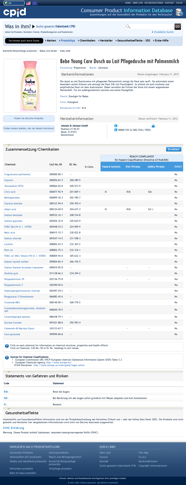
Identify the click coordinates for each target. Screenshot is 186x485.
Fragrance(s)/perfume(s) (17, 174)
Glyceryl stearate (13, 203)
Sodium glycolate (13, 221)
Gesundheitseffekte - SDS (133, 40)
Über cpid (105, 452)
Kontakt (104, 461)
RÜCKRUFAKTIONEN (154, 3)
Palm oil (8, 250)
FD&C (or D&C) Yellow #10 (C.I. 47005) (25, 256)
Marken (51, 40)
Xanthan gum (11, 273)
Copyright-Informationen (153, 465)
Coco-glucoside (12, 334)
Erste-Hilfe (162, 40)
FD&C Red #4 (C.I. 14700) (18, 226)
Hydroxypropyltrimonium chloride (22, 290)
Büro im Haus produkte (23, 473)
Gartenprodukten (59, 452)
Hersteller (106, 40)
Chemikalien (87, 40)
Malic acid (9, 232)
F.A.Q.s (142, 457)
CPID (14, 12)
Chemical (10, 164)
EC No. (73, 164)
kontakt (169, 3)
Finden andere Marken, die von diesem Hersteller (29, 128)
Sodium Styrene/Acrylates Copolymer (23, 267)
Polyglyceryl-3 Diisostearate (18, 296)
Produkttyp (68, 40)
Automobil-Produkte (21, 452)
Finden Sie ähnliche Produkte (28, 118)
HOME (128, 3)
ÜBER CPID (138, 3)
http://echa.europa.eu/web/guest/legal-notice (59, 365)
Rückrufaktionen (148, 461)
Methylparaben (12, 197)
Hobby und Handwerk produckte (28, 461)
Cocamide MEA (12, 302)
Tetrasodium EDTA (13, 186)
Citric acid (9, 191)
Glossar (104, 457)
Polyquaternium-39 (14, 279)
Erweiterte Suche (164, 32)
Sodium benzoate (13, 215)
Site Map (143, 452)
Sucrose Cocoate (12, 322)
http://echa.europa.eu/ (59, 362)
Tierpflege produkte (60, 468)
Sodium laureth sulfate (16, 261)
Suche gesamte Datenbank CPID (118, 465)
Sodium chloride (12, 238)
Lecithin (8, 244)
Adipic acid (10, 209)
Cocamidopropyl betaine (17, 316)
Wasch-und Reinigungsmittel (65, 457)
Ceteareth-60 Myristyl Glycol (19, 328)
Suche (179, 3)
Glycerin (8, 180)
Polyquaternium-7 (13, 285)
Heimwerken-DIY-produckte (26, 457)
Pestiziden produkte (21, 468)
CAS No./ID (55, 164)
